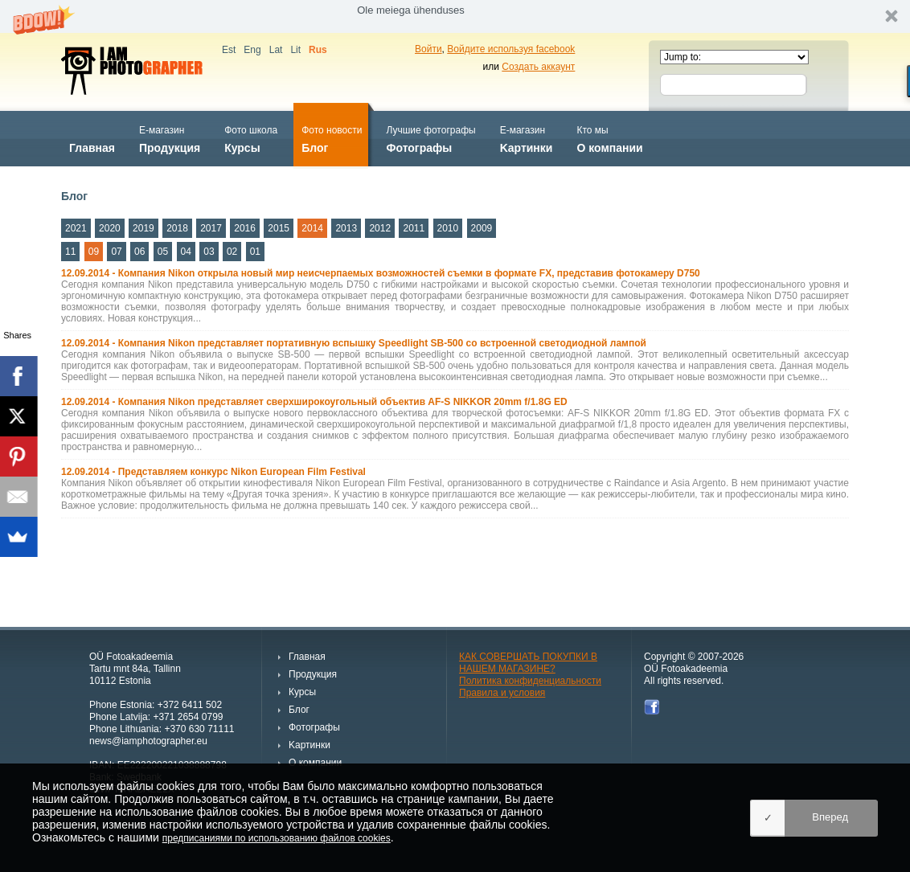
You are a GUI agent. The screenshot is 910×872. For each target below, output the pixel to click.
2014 (312, 228)
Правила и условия (502, 692)
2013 (346, 228)
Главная (92, 137)
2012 (380, 228)
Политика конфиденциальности (530, 680)
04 (186, 251)
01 (255, 251)
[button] (455, 16)
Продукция (169, 137)
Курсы (250, 137)
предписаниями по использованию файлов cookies (276, 838)
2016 (245, 228)
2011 (413, 228)
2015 (278, 228)
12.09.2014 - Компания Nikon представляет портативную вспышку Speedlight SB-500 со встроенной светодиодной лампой (353, 343)
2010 (448, 228)
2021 (76, 228)
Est (229, 49)
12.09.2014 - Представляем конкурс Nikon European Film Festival (213, 471)
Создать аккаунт (538, 66)
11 (70, 251)
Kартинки (526, 137)
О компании (609, 137)
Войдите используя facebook (511, 49)
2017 (211, 228)
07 (116, 251)
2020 (110, 228)
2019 (143, 228)
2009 (482, 228)
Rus (318, 49)
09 (93, 251)
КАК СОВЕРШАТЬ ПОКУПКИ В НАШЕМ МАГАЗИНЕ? (528, 662)
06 (139, 251)
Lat (276, 49)
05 (163, 251)
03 (208, 251)
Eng (252, 49)
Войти (428, 49)
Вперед (830, 817)
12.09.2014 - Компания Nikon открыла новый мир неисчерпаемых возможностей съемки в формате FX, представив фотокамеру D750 (380, 273)
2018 (177, 228)
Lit (295, 49)
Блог (331, 137)
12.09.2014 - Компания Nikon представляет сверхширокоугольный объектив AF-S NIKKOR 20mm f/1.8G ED (314, 401)
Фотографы (430, 137)
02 (232, 251)
